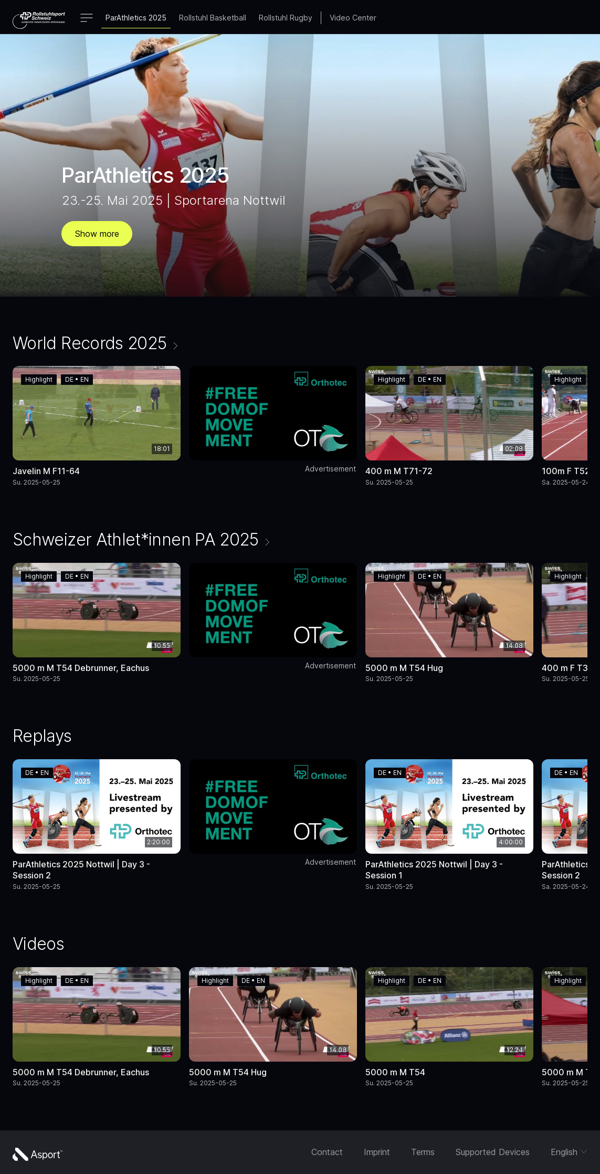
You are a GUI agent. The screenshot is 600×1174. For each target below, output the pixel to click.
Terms (423, 1152)
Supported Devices (493, 1152)
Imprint (377, 1152)
